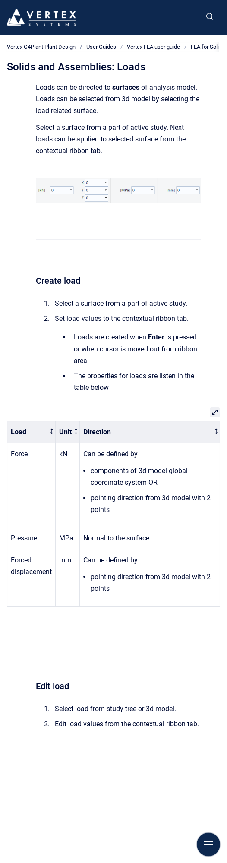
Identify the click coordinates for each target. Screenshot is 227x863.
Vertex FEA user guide (153, 47)
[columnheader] (31, 432)
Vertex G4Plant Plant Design (41, 47)
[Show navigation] (208, 844)
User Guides (101, 47)
